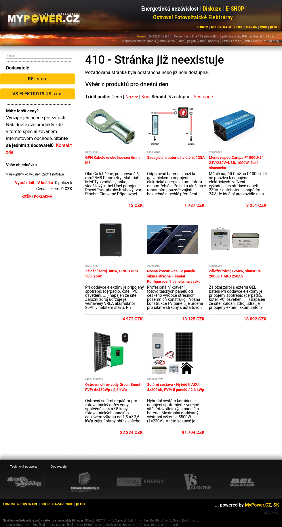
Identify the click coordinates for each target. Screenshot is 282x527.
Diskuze (212, 8)
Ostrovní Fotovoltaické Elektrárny (193, 17)
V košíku (45, 182)
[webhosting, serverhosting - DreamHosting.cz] (24, 482)
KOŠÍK (26, 196)
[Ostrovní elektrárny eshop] (85, 482)
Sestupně (203, 96)
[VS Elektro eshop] (197, 482)
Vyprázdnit (25, 182)
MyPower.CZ (258, 505)
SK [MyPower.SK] (276, 505)
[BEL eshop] (242, 482)
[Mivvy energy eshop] (140, 482)
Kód (145, 96)
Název (131, 96)
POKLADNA (43, 196)
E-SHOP (235, 8)
